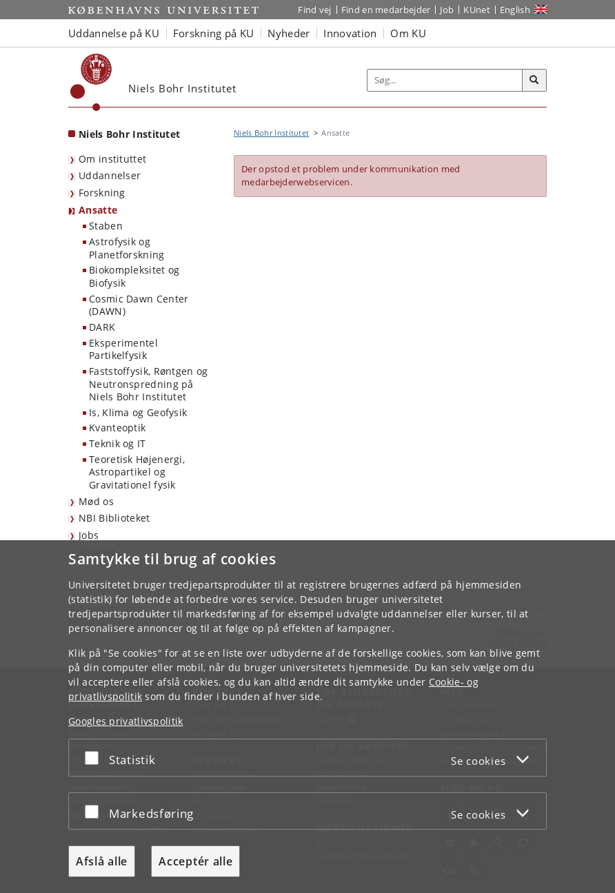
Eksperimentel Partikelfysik (123, 349)
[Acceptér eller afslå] (95, 757)
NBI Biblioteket (114, 517)
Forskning (102, 192)
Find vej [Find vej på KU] (314, 9)
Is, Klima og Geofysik (138, 412)
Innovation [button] (349, 33)
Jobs (89, 535)
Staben (106, 225)
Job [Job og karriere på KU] (447, 9)
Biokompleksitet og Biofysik (134, 276)
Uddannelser (110, 175)
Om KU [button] (408, 33)
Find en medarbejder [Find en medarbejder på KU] (386, 9)
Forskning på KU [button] (213, 33)
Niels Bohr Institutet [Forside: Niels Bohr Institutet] (129, 134)
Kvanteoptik (117, 427)
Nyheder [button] (289, 33)
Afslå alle (102, 861)
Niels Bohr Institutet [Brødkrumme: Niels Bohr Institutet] (271, 132)
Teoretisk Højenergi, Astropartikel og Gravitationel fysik (137, 472)
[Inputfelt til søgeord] (445, 80)
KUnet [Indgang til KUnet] (476, 9)
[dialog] (307, 716)
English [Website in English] (515, 9)
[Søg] (534, 80)
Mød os (96, 501)
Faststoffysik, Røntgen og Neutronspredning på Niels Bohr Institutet (148, 384)
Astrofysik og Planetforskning (127, 248)
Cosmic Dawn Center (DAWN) (138, 305)
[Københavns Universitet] (91, 82)
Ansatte (98, 209)
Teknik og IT (117, 443)
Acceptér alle (195, 861)
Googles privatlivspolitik (125, 721)
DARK (102, 326)
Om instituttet (112, 158)
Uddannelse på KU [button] (113, 33)
